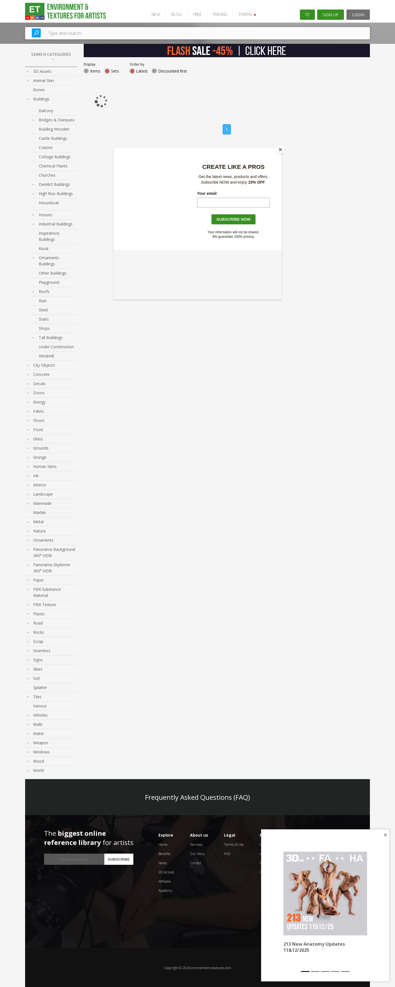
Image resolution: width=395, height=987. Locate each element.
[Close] (280, 149)
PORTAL (244, 13)
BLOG (173, 13)
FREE (194, 13)
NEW (152, 13)
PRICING (217, 13)
